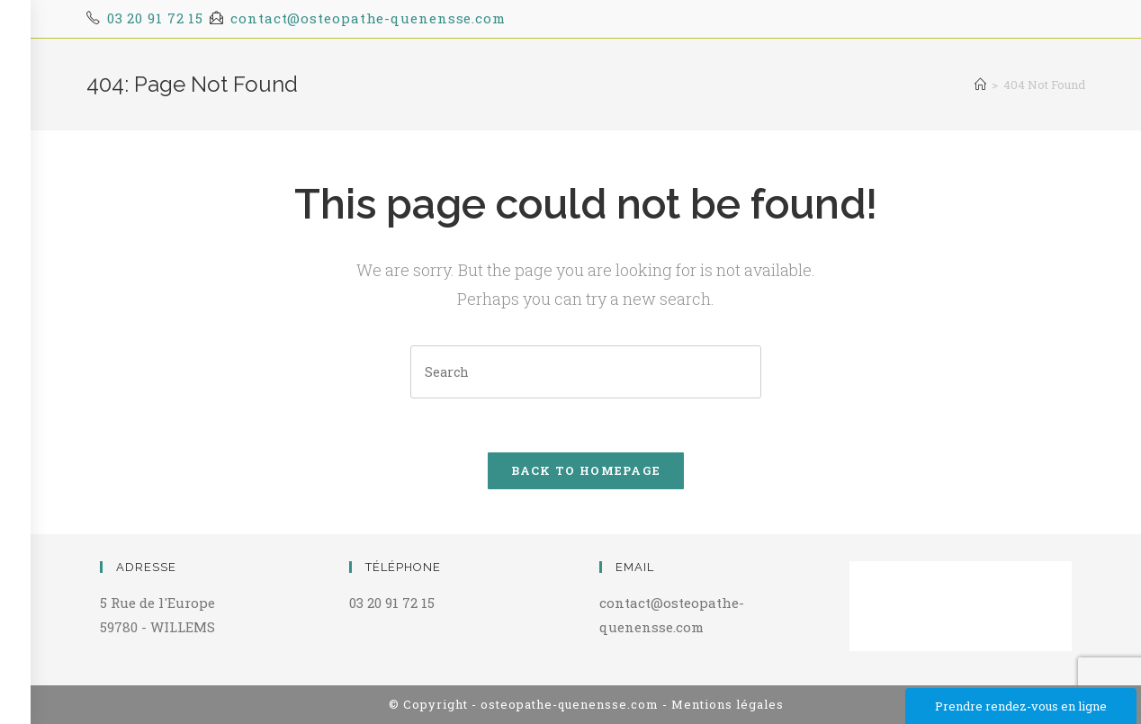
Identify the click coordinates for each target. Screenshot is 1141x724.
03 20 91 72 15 (155, 18)
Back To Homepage (586, 470)
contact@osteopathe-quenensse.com (368, 18)
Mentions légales (727, 704)
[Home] (980, 84)
